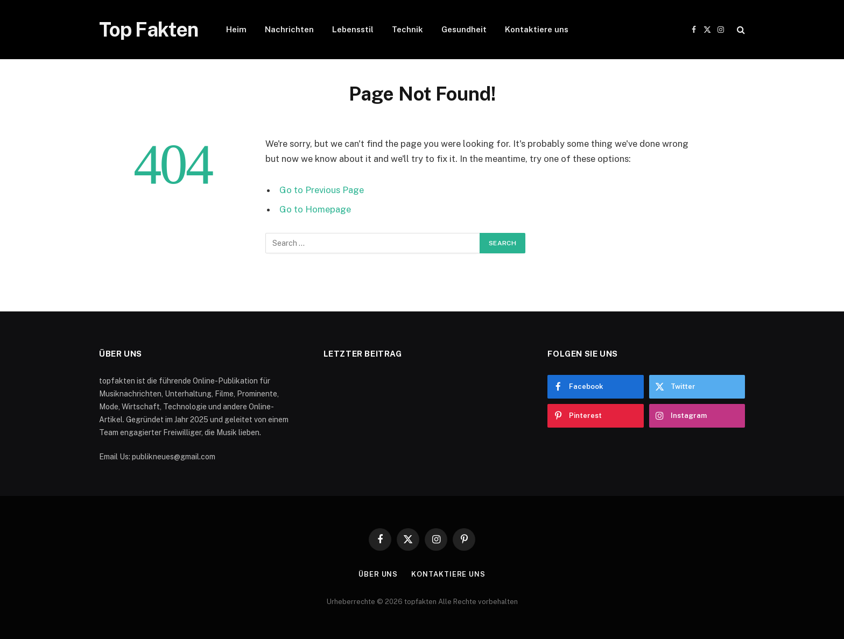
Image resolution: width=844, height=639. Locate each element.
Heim (236, 29)
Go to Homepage (315, 209)
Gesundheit (464, 29)
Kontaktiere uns (536, 29)
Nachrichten (289, 29)
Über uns (378, 574)
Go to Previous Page (321, 189)
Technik (407, 29)
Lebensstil (353, 29)
